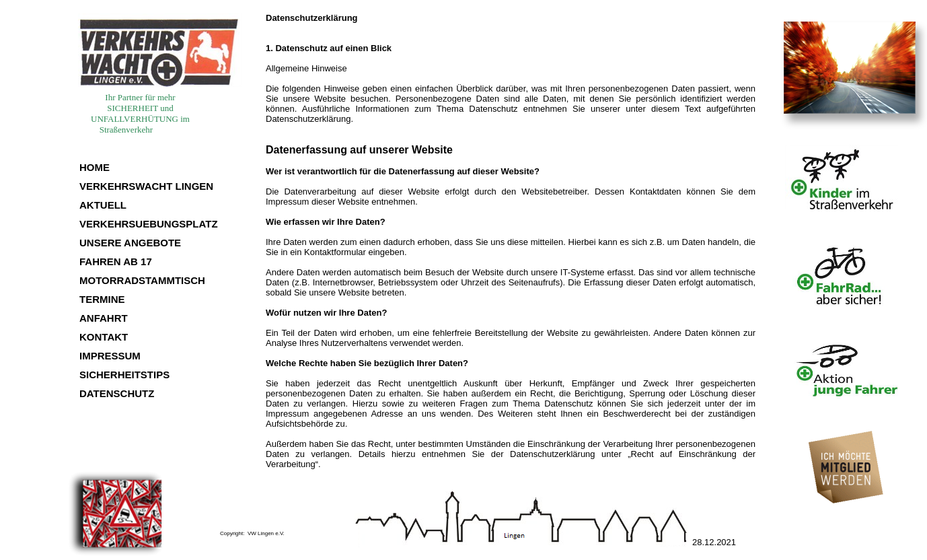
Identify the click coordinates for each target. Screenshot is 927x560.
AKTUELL (102, 205)
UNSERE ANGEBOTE (130, 242)
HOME (94, 167)
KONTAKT (103, 337)
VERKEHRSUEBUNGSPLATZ (148, 224)
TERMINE (102, 299)
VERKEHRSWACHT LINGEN (146, 186)
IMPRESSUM (110, 355)
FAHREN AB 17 (115, 261)
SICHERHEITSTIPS (124, 374)
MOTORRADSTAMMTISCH (142, 280)
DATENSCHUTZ (116, 393)
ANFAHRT (103, 318)
